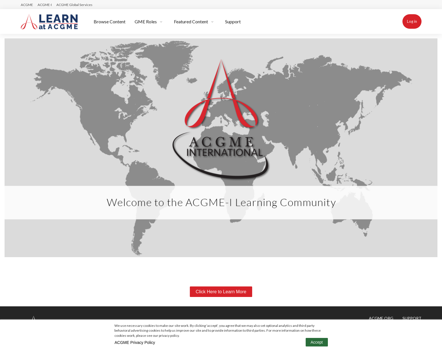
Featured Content (191, 21)
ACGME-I (45, 5)
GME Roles (146, 21)
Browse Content (110, 21)
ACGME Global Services (74, 5)
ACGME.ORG (381, 318)
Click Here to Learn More (221, 291)
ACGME (27, 5)
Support (233, 21)
